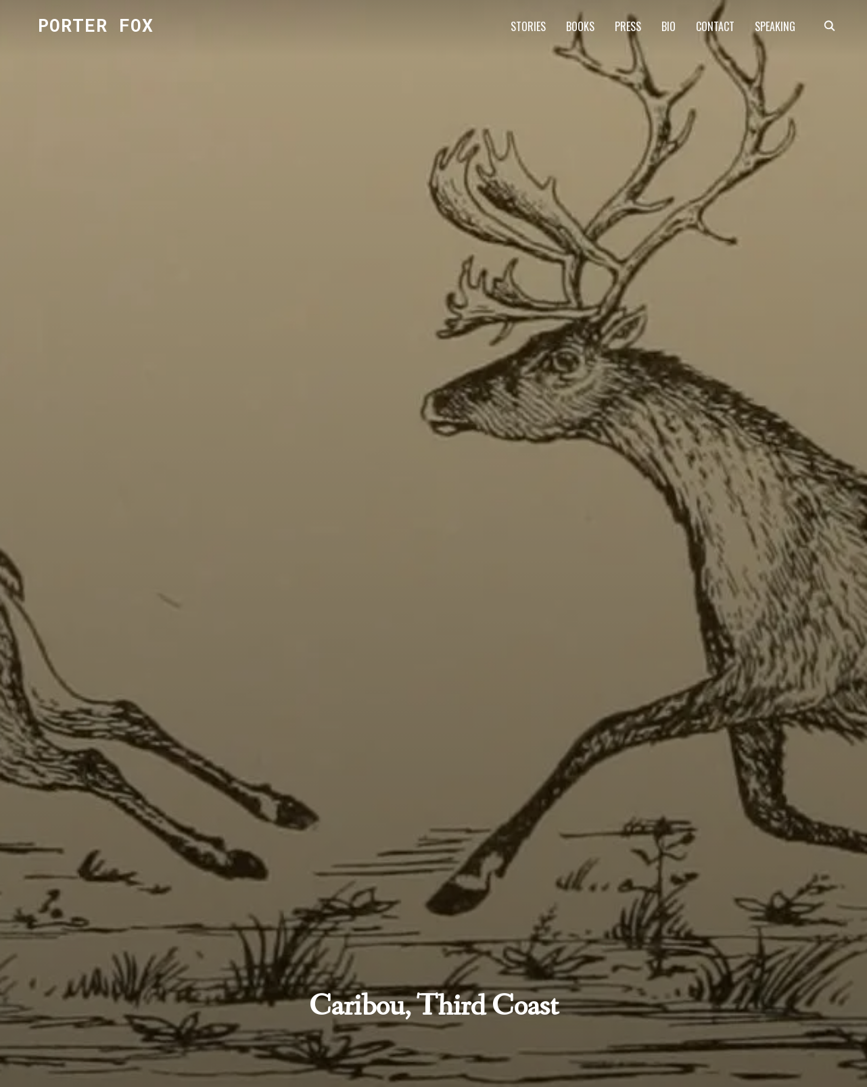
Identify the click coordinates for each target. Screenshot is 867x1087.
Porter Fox (96, 25)
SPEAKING (775, 26)
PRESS (628, 26)
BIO (668, 26)
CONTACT (715, 26)
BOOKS (580, 26)
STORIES (528, 26)
